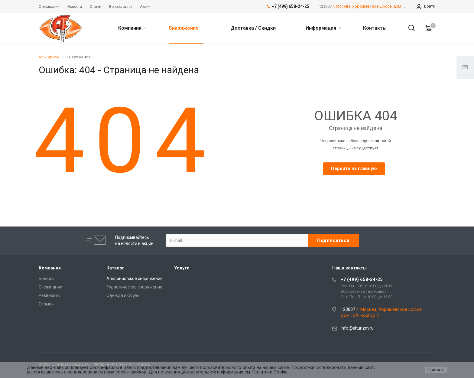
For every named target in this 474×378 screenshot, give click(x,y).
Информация (323, 28)
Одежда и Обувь (123, 295)
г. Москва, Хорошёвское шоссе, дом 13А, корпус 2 (380, 6)
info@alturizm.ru (357, 328)
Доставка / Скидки (253, 28)
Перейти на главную (354, 168)
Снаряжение (186, 28)
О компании (50, 287)
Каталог (115, 268)
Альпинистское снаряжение (134, 278)
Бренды (46, 278)
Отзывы (46, 303)
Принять (436, 370)
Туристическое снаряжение (134, 287)
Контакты (375, 28)
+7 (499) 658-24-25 (362, 279)
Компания (132, 28)
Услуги (182, 268)
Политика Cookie (269, 372)
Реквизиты (49, 295)
